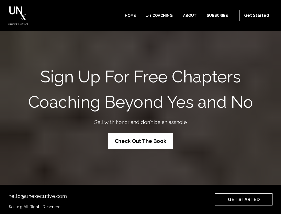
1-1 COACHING (159, 15)
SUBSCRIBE (217, 15)
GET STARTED (244, 195)
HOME (130, 15)
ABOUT (190, 15)
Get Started (256, 15)
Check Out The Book (140, 139)
